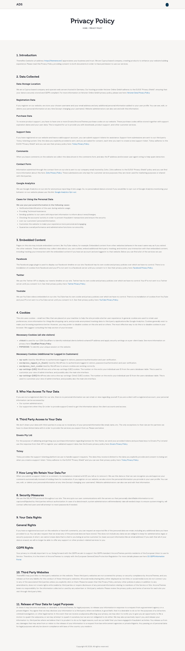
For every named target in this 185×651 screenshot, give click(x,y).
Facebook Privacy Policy (143, 268)
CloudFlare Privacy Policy (41, 343)
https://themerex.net (53, 60)
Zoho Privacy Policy (54, 173)
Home (85, 28)
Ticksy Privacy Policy (81, 144)
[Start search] (167, 5)
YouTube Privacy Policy (109, 300)
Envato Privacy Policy (119, 444)
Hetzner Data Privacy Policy (139, 93)
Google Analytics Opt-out (66, 192)
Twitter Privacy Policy (77, 284)
